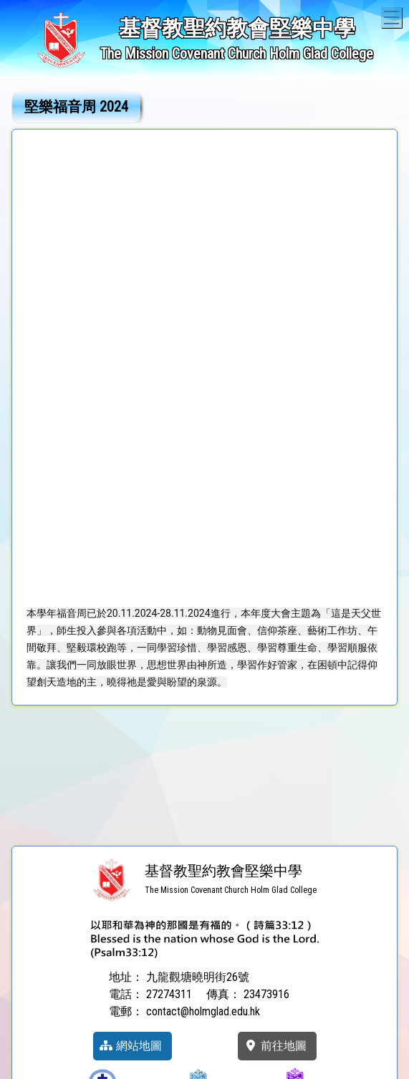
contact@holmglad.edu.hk (203, 1011)
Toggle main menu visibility (393, 15)
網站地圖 (130, 1046)
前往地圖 (275, 1046)
